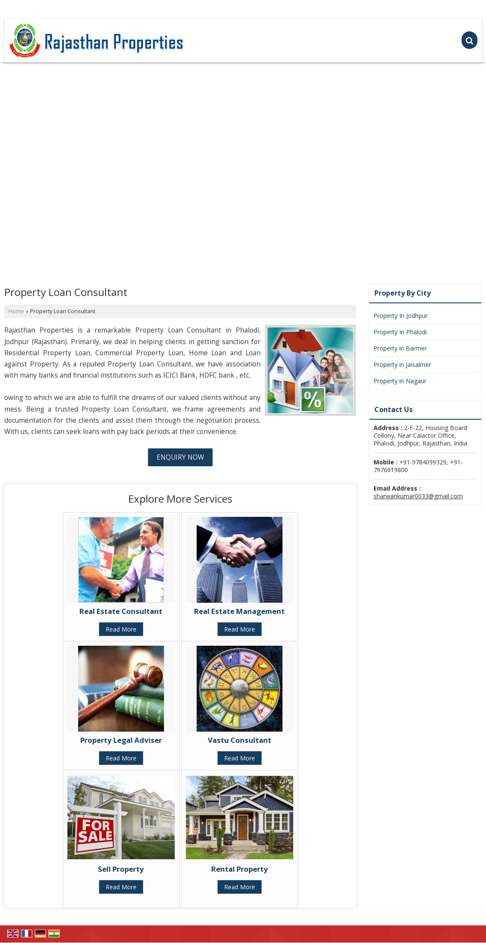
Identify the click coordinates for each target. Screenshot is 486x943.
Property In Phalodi (400, 332)
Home (16, 311)
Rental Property (239, 869)
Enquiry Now (180, 457)
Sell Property (121, 869)
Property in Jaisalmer (402, 364)
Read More (121, 629)
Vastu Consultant (239, 740)
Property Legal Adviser (121, 740)
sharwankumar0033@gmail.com (418, 496)
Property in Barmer (400, 348)
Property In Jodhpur (401, 315)
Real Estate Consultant (120, 611)
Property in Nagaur (400, 381)
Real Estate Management (239, 611)
